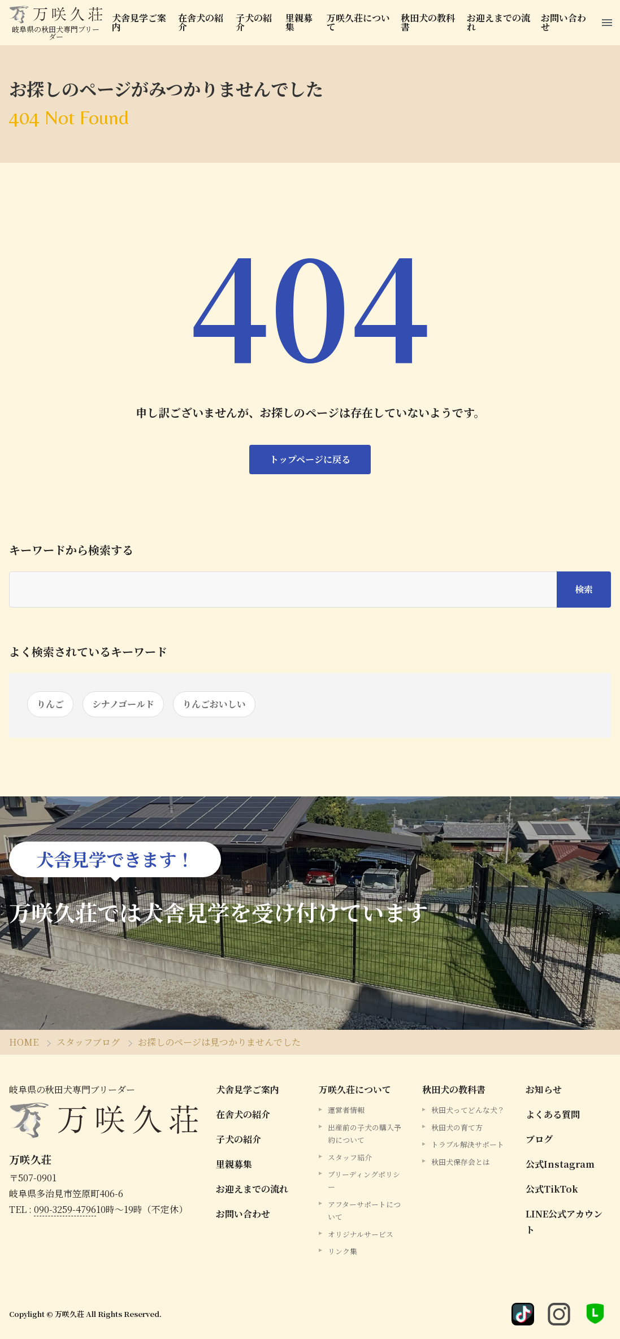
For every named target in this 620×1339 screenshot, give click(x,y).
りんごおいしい (214, 703)
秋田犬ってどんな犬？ (468, 1109)
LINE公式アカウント (564, 1221)
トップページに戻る (310, 459)
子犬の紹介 (254, 22)
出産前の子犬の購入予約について (364, 1133)
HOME (23, 1041)
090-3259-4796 (65, 1209)
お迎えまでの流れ (499, 22)
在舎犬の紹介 (200, 22)
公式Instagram (560, 1164)
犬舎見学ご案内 (139, 22)
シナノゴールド (123, 703)
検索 (584, 589)
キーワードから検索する (71, 550)
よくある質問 (553, 1114)
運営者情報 (346, 1109)
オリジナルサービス (360, 1234)
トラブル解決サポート (467, 1144)
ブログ (539, 1139)
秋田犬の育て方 (457, 1127)
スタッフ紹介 (350, 1157)
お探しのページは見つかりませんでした (219, 1041)
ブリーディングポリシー (364, 1180)
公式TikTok (552, 1188)
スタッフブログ (88, 1041)
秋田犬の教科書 (428, 22)
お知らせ (544, 1089)
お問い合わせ (564, 22)
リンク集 (342, 1251)
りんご (50, 703)
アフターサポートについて (364, 1210)
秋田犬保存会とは (460, 1161)
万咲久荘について (358, 22)
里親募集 (299, 22)
